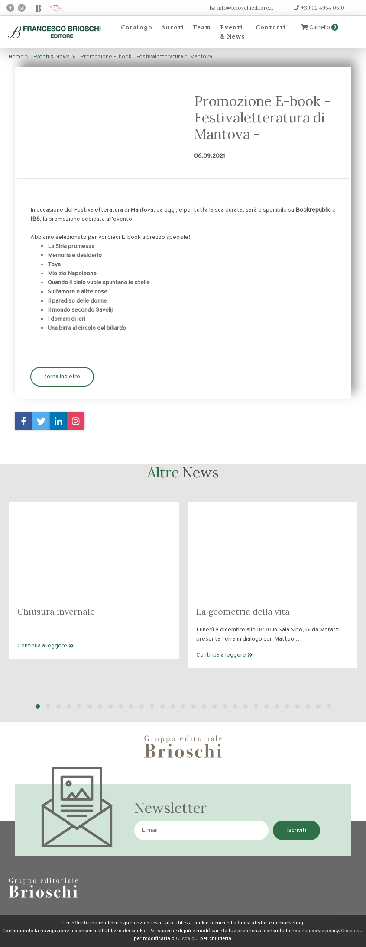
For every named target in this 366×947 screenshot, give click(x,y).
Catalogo (136, 27)
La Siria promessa (71, 246)
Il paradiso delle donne (77, 301)
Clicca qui (352, 931)
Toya (54, 264)
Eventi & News (232, 31)
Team (202, 27)
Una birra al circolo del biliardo (87, 328)
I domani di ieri (66, 319)
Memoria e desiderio (75, 255)
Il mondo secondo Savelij (80, 310)
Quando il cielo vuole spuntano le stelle (99, 283)
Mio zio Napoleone (72, 273)
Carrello (319, 27)
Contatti (271, 27)
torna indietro (62, 376)
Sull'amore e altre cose (77, 292)
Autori (172, 27)
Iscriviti (296, 830)
